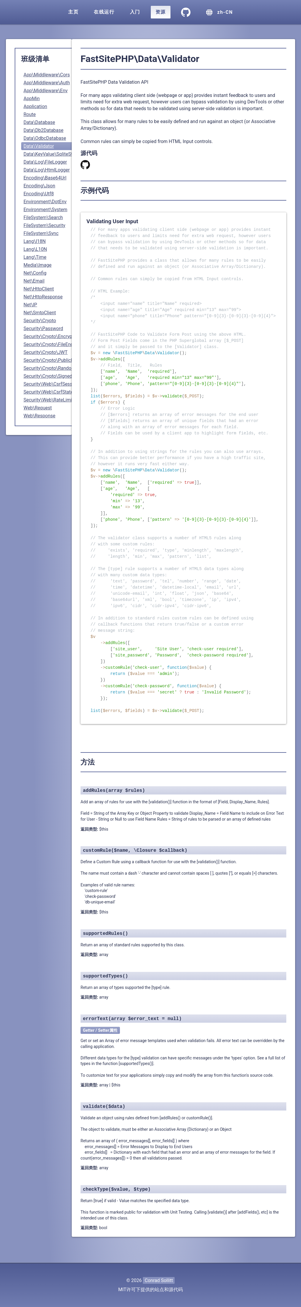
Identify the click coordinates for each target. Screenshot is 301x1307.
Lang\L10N (35, 249)
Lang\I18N (35, 241)
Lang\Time (35, 257)
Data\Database (39, 122)
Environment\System (45, 209)
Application (35, 106)
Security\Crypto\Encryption (52, 336)
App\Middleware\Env (46, 90)
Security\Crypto (40, 320)
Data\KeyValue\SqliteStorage (54, 154)
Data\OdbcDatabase (45, 138)
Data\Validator (39, 146)
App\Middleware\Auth (47, 82)
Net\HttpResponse (43, 297)
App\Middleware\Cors (47, 75)
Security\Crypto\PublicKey (51, 360)
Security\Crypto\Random (50, 368)
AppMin (32, 98)
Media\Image (37, 265)
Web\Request (38, 408)
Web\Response (39, 416)
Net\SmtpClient (40, 312)
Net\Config (35, 273)
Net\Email (34, 281)
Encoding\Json (39, 186)
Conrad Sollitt (159, 1280)
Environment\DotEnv (45, 201)
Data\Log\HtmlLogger (47, 170)
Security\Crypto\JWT (46, 352)
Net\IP (30, 305)
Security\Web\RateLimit (48, 400)
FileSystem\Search (43, 217)
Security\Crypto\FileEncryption (56, 344)
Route (30, 114)
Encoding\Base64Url (45, 178)
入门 (135, 12)
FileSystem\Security (44, 225)
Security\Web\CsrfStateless (53, 392)
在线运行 (104, 12)
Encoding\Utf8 (39, 193)
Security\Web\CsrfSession (51, 384)
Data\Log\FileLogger (45, 162)
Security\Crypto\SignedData (53, 376)
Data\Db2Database (43, 130)
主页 (73, 12)
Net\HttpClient (39, 289)
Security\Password (43, 328)
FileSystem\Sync (41, 233)
